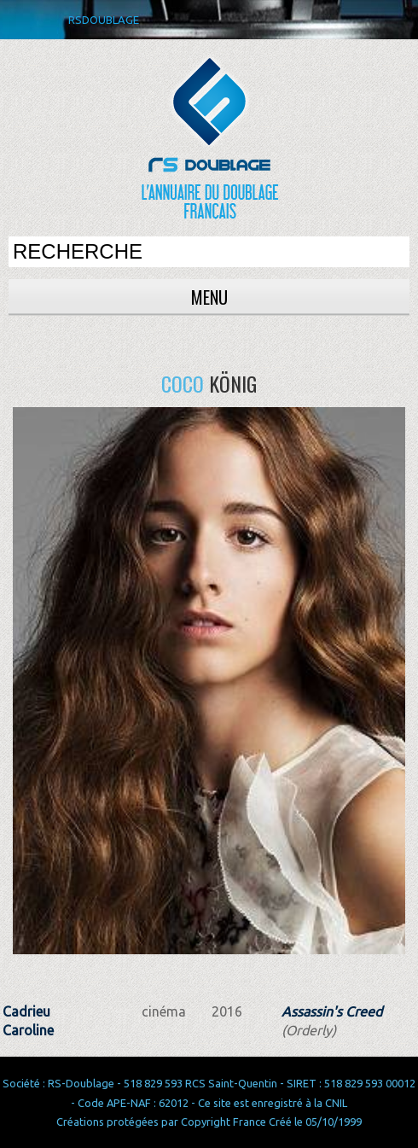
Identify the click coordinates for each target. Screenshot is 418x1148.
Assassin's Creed (332, 1011)
